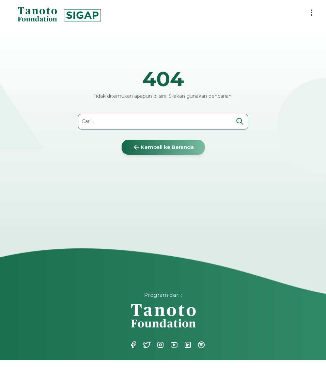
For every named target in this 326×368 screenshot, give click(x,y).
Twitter (146, 345)
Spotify (200, 345)
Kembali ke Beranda (163, 147)
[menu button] (311, 12)
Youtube (173, 345)
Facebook (132, 345)
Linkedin (187, 345)
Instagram (159, 345)
